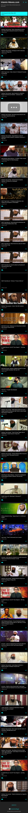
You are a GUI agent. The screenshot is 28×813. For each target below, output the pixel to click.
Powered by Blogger (14, 809)
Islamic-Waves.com (10, 2)
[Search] (23, 2)
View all (2, 14)
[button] (26, 35)
